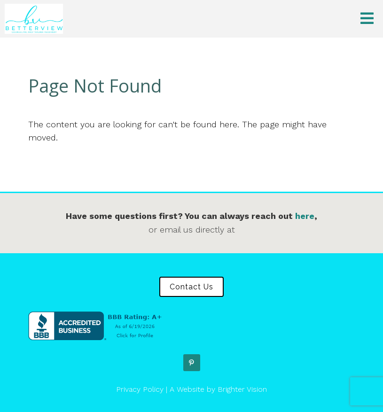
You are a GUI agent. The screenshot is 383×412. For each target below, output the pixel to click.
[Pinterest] (191, 362)
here (304, 216)
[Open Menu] (367, 19)
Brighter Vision (242, 389)
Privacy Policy (140, 389)
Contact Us (191, 286)
